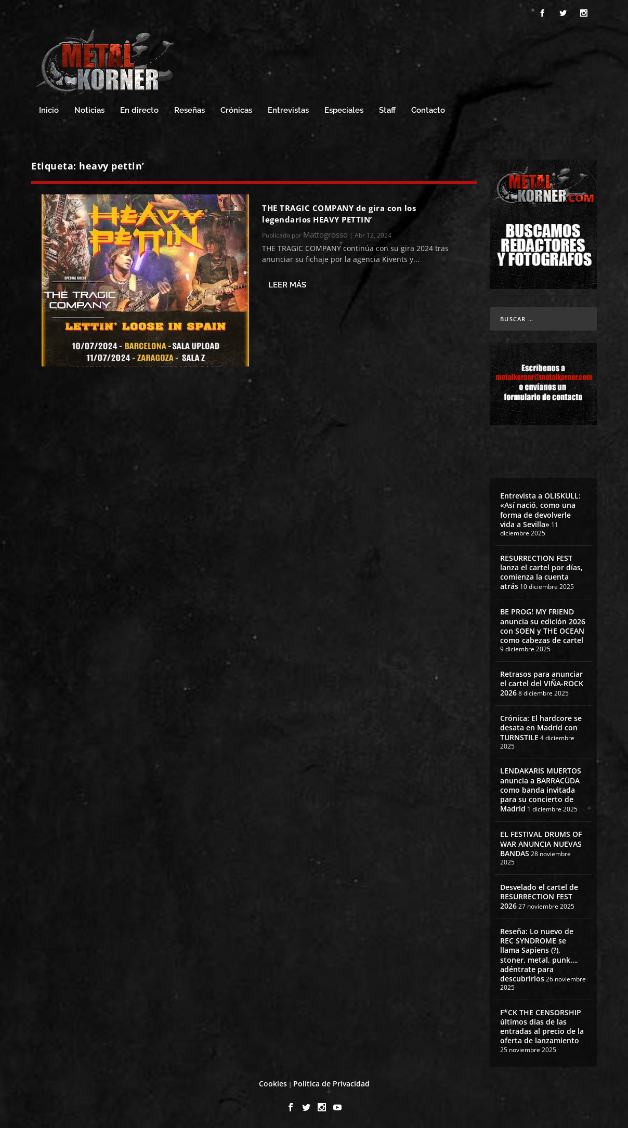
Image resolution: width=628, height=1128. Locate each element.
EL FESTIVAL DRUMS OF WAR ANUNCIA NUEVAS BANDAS (541, 842)
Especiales (343, 108)
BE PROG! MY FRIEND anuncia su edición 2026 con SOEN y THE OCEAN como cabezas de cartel (542, 624)
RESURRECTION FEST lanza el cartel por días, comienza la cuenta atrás (541, 571)
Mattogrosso (325, 233)
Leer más (287, 283)
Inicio (49, 108)
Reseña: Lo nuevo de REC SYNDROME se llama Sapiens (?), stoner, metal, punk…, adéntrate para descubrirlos (539, 953)
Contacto (428, 108)
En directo (139, 108)
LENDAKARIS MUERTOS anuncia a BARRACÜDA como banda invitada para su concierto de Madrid (540, 788)
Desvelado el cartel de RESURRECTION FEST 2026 (539, 895)
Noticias (89, 108)
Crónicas (236, 108)
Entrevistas (288, 108)
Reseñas (189, 108)
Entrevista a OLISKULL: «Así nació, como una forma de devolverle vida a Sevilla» (540, 508)
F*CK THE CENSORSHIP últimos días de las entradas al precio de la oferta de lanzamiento (542, 1025)
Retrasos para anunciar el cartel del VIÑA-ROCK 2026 (541, 681)
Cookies (273, 1082)
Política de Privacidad (331, 1082)
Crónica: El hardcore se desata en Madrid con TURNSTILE (541, 726)
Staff (387, 108)
